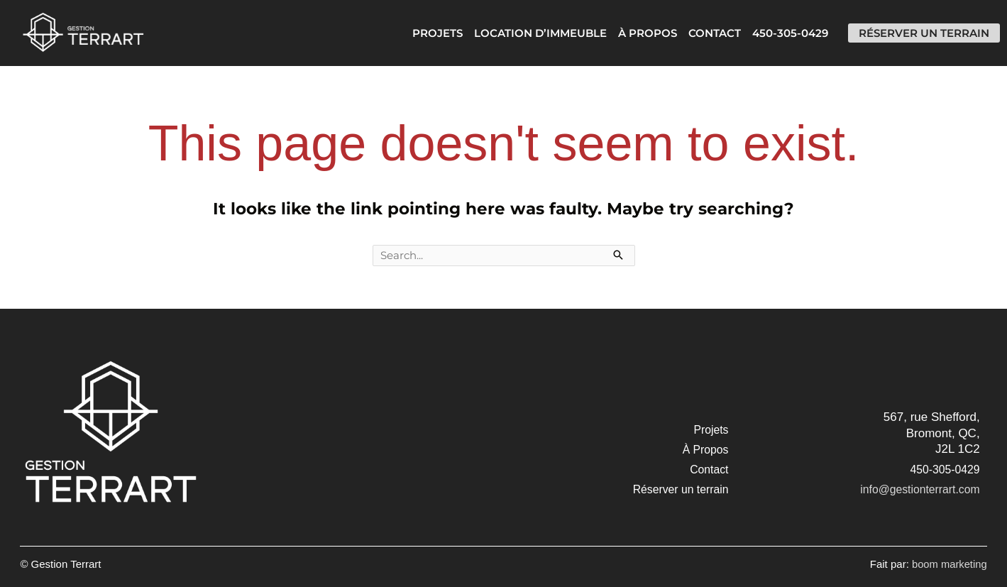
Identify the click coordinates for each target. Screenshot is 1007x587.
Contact (703, 33)
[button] (711, 431)
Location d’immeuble (529, 33)
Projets (426, 33)
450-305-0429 (779, 33)
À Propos (636, 33)
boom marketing (948, 565)
